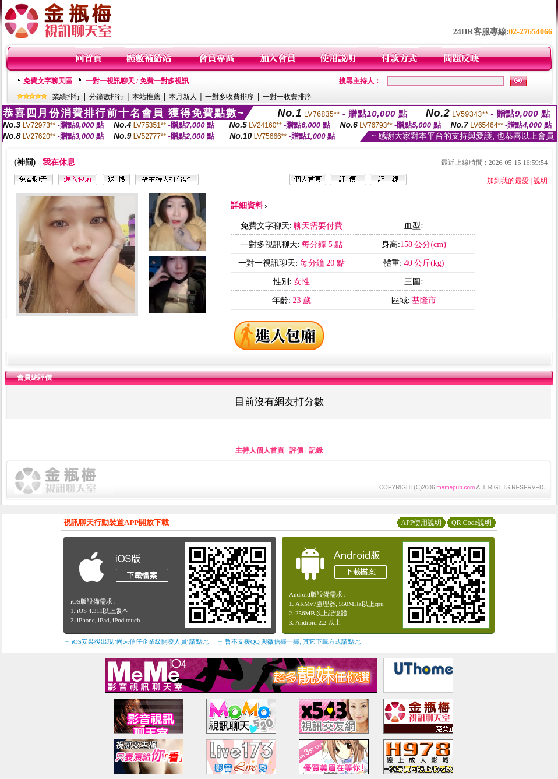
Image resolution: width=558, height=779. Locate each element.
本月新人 (183, 97)
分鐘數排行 (106, 97)
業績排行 (66, 97)
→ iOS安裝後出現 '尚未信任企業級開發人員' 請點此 (136, 641)
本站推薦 (146, 97)
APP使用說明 (421, 523)
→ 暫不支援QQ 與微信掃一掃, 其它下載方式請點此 (289, 641)
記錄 (316, 450)
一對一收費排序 (287, 97)
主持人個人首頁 (259, 450)
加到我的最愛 (508, 181)
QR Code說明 (471, 523)
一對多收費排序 (229, 97)
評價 (296, 450)
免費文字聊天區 (47, 81)
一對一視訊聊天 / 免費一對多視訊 (137, 81)
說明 (541, 181)
